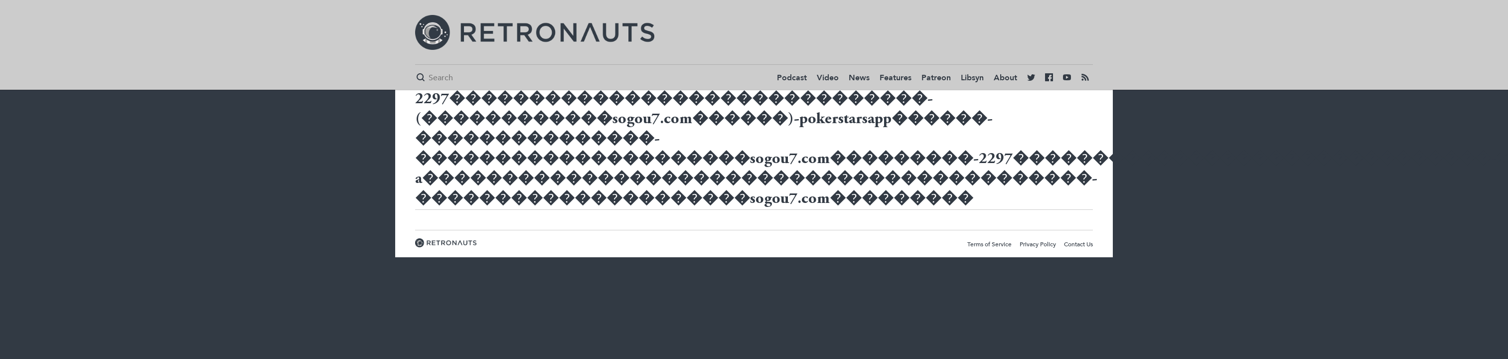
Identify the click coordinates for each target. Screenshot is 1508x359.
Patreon (936, 77)
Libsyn (972, 77)
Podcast (792, 77)
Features (895, 77)
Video (828, 77)
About (1005, 77)
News (859, 77)
